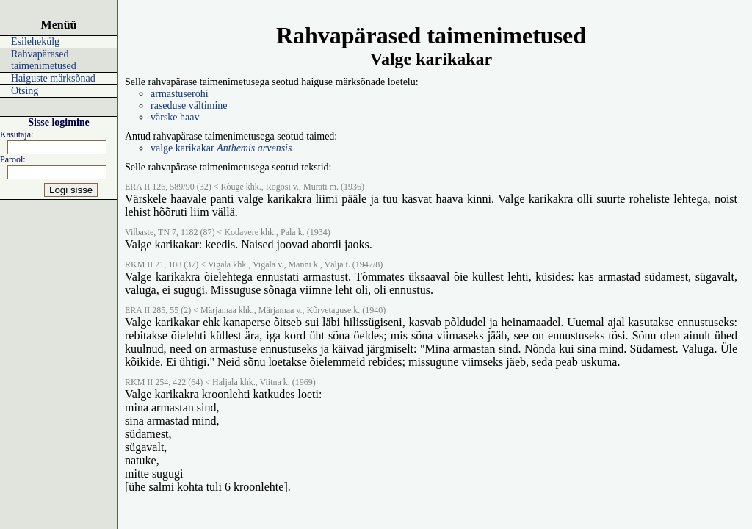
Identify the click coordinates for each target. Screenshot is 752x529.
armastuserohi (180, 93)
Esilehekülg (35, 41)
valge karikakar (221, 148)
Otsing (24, 90)
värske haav (175, 117)
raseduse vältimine (189, 105)
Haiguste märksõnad (53, 78)
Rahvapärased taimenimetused (43, 59)
